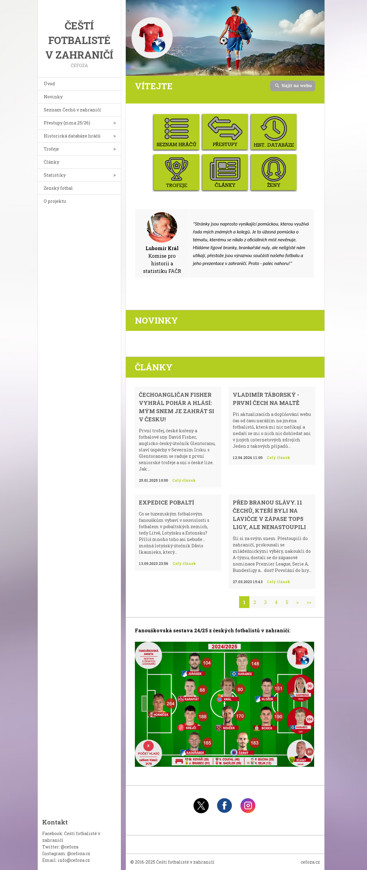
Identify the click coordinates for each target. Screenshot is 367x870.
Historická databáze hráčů (72, 136)
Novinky (53, 97)
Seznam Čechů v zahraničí (72, 110)
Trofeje (51, 149)
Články (51, 162)
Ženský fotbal (58, 188)
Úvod (49, 84)
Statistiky (55, 175)
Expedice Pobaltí (166, 502)
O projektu (55, 201)
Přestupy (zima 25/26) (67, 123)
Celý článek (184, 480)
